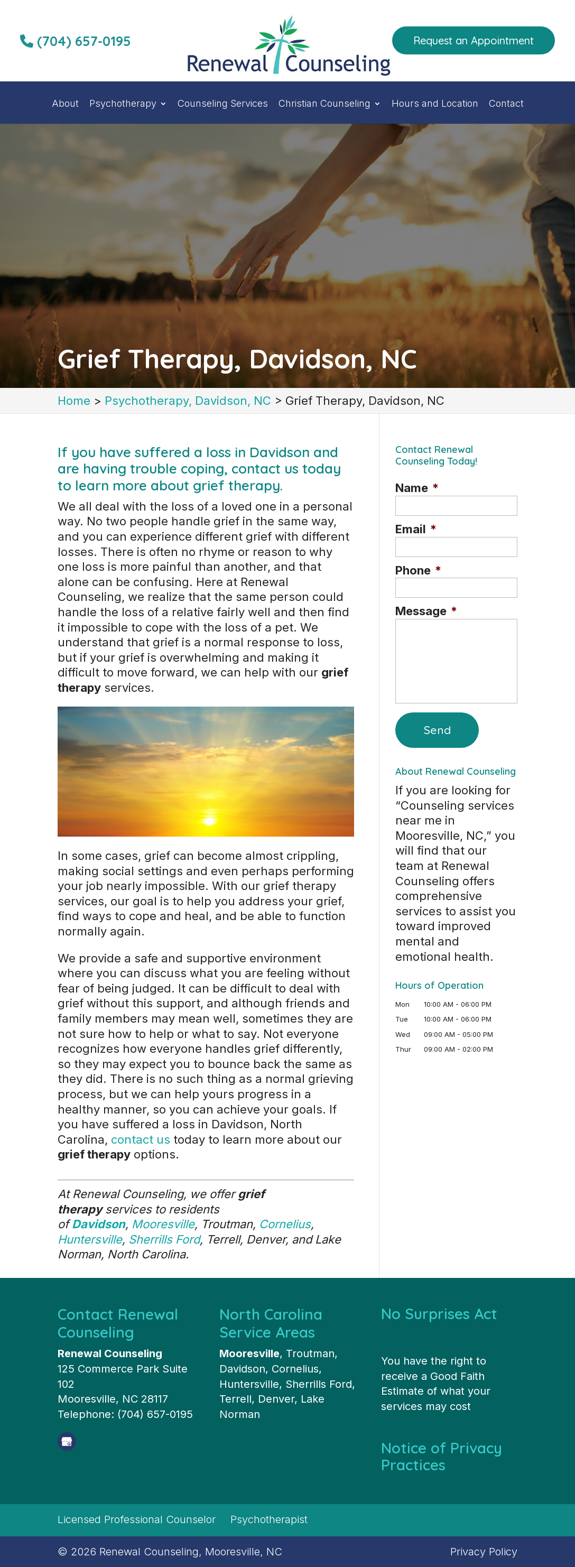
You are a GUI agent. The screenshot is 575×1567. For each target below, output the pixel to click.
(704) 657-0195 (75, 41)
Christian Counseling (324, 104)
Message (426, 611)
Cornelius (285, 1224)
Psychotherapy (122, 104)
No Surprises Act (439, 1313)
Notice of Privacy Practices (441, 1456)
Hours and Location (435, 104)
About (65, 104)
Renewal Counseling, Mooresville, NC (190, 1551)
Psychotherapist (269, 1519)
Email (416, 529)
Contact (506, 104)
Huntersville (90, 1239)
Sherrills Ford (164, 1239)
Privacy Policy (483, 1551)
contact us (140, 1139)
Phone (418, 570)
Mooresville (163, 1224)
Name (417, 488)
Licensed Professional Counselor (137, 1519)
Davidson (98, 1224)
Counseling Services (223, 104)
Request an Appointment (473, 40)
